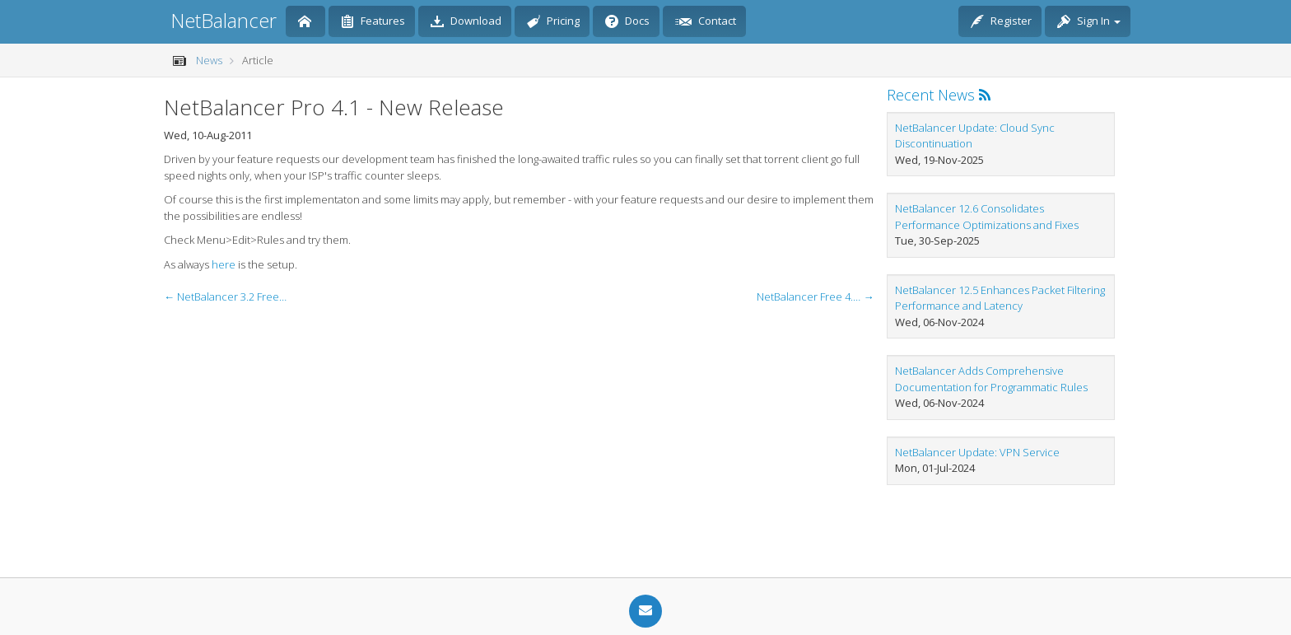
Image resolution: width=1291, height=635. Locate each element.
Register (1001, 22)
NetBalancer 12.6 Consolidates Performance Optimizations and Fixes (987, 216)
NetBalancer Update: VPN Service (977, 452)
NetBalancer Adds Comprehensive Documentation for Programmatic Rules (991, 379)
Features (373, 22)
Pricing (553, 22)
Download (466, 22)
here (223, 264)
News (209, 60)
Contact (705, 22)
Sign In (1089, 22)
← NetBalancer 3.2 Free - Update (225, 296)
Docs (627, 22)
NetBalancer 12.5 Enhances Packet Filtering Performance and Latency (1000, 298)
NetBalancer (223, 20)
